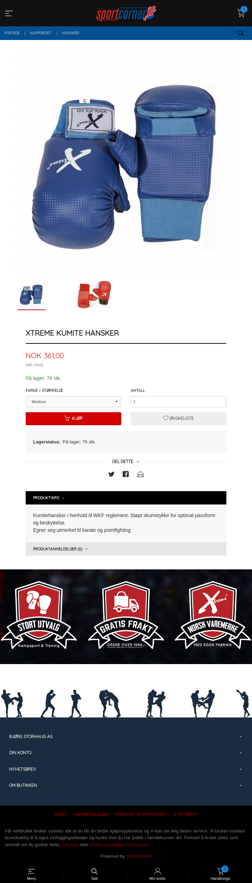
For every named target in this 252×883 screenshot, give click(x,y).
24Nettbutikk (138, 856)
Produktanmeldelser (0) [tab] (57, 549)
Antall (138, 390)
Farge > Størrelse (44, 390)
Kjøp (73, 418)
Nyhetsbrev (185, 814)
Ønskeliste (178, 418)
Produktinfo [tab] (46, 497)
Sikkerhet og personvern (141, 814)
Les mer (70, 844)
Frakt (60, 814)
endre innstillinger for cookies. (120, 844)
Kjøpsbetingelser (91, 814)
